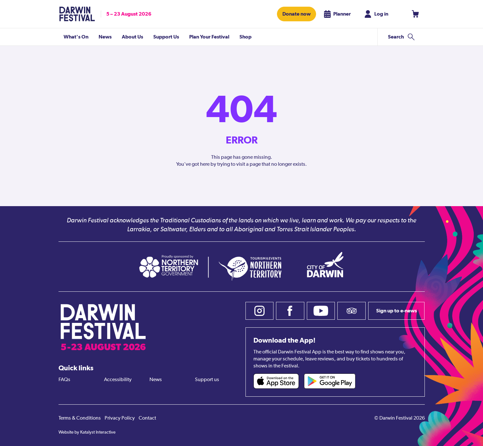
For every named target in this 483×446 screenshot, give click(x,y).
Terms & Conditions (80, 418)
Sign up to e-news (396, 311)
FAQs (64, 379)
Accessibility (118, 379)
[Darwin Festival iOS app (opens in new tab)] (276, 381)
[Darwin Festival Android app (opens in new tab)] (329, 381)
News (155, 379)
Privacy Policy (120, 418)
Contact (147, 418)
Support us (207, 379)
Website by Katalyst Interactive (87, 432)
